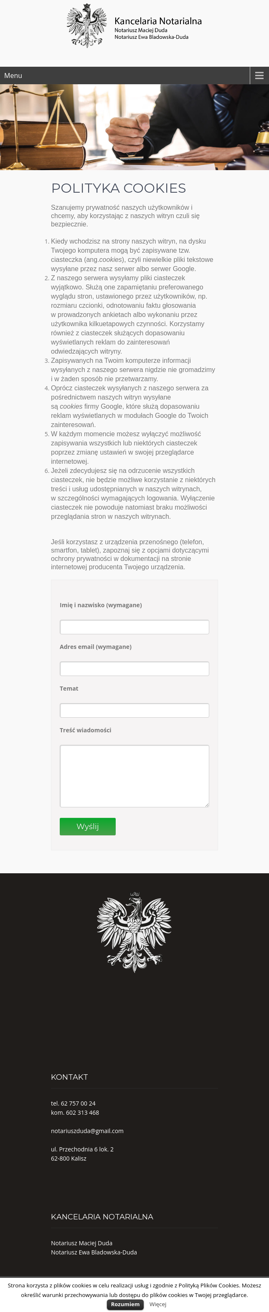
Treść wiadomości (86, 730)
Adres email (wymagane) (96, 647)
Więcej (158, 1304)
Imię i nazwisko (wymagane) (101, 605)
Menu (13, 75)
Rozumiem (125, 1304)
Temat (69, 688)
